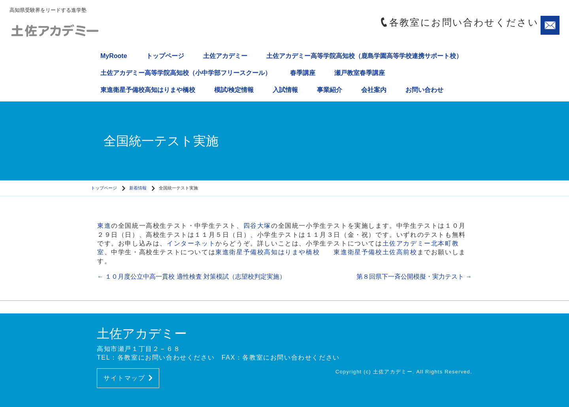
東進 (104, 225)
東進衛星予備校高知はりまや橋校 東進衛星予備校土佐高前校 (316, 252)
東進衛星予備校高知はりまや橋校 (147, 89)
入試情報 (285, 89)
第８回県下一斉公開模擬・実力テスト (414, 276)
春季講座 (302, 72)
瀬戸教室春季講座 (359, 72)
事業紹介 (329, 89)
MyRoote (113, 56)
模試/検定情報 (234, 89)
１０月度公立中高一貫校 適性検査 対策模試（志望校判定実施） (191, 276)
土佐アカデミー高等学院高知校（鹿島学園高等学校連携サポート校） (364, 56)
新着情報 (138, 188)
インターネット (191, 243)
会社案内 (373, 89)
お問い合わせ (424, 89)
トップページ (165, 56)
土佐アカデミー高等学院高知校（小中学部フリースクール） (185, 72)
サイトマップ (128, 378)
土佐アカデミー (225, 56)
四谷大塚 (257, 225)
